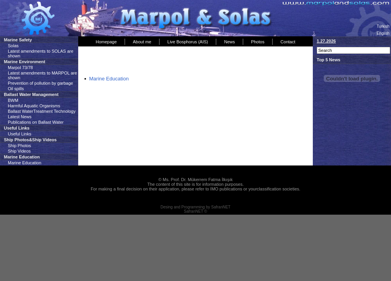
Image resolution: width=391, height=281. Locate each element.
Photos (257, 41)
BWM (13, 100)
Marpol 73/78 (20, 67)
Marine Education (24, 162)
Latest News (20, 116)
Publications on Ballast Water (36, 122)
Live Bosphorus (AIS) (187, 41)
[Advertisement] (171, 62)
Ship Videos (19, 151)
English (383, 33)
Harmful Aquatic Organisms (34, 105)
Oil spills (16, 88)
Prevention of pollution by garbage (40, 83)
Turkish (383, 26)
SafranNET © (195, 211)
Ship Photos (19, 145)
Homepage (106, 41)
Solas (13, 45)
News (229, 41)
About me (142, 41)
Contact (287, 41)
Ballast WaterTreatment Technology (41, 111)
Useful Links (19, 134)
